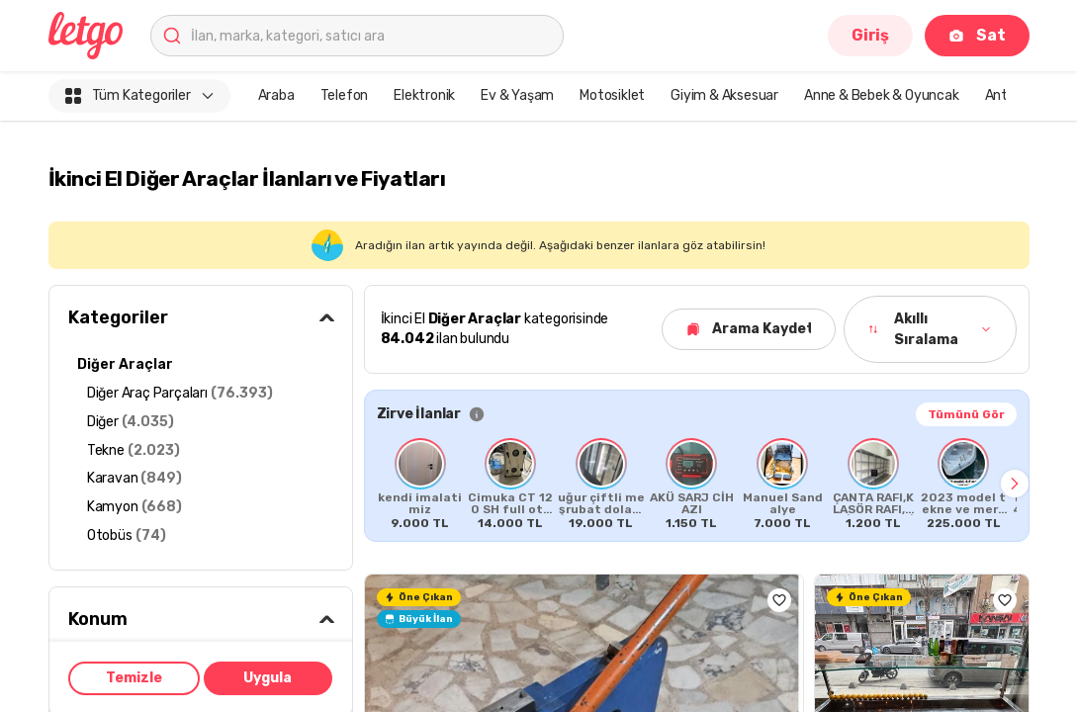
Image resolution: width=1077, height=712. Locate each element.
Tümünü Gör (966, 414)
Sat (976, 35)
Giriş (870, 35)
